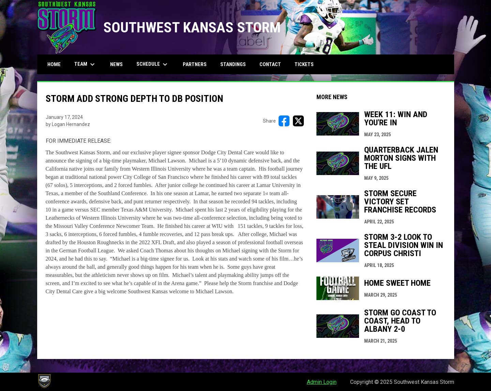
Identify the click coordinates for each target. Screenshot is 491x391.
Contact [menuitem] (270, 64)
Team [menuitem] (85, 64)
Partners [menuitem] (195, 64)
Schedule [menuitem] (152, 64)
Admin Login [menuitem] (322, 382)
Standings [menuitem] (233, 64)
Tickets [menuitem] (304, 64)
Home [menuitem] (54, 64)
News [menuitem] (116, 64)
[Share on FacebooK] (284, 120)
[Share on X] (298, 120)
